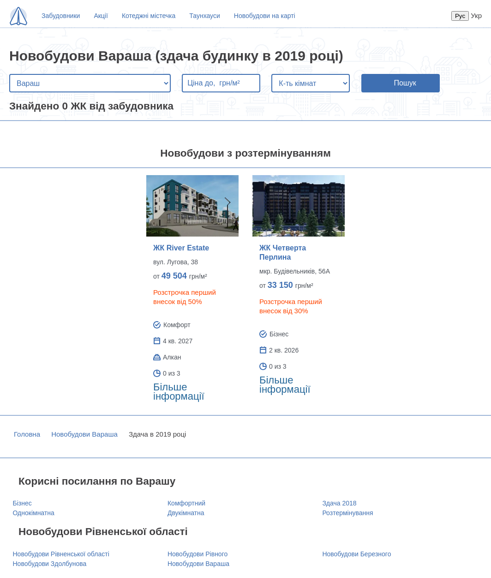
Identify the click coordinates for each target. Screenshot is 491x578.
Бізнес (22, 503)
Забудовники (61, 15)
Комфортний (186, 503)
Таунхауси (204, 15)
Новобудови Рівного (198, 554)
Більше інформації (178, 391)
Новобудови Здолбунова (50, 563)
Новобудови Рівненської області (61, 554)
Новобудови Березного (356, 554)
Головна (27, 434)
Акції (101, 15)
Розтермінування (347, 513)
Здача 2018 (339, 503)
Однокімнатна (33, 513)
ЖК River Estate (181, 248)
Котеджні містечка (148, 15)
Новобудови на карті (264, 15)
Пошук (405, 83)
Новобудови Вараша (84, 434)
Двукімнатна (186, 513)
